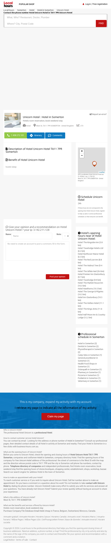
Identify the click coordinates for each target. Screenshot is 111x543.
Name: (7, 234)
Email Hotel (39, 511)
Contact (33, 540)
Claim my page (55, 416)
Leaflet (102, 172)
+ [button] (82, 151)
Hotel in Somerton (75, 441)
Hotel (27, 126)
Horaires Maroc (89, 517)
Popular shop (26, 4)
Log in (88, 4)
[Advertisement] (55, 49)
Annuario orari (74, 517)
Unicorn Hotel (25, 460)
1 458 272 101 (15, 135)
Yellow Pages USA (32, 519)
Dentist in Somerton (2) (88, 346)
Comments (55, 135)
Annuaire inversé (89, 519)
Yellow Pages (17, 519)
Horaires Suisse (43, 517)
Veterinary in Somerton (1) (89, 381)
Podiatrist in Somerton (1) (89, 378)
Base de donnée (72, 519)
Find (101, 23)
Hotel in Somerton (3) (87, 343)
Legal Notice (9, 540)
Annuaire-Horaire (27, 517)
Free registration (100, 4)
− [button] (82, 155)
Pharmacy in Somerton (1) (89, 372)
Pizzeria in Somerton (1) (88, 375)
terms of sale (22, 540)
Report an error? (98, 114)
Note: (58, 234)
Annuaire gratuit (10, 517)
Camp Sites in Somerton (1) (90, 355)
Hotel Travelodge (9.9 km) (89, 280)
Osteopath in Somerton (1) (90, 369)
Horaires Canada (58, 517)
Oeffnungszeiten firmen (53, 519)
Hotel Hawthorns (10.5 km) (90, 288)
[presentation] (28, 268)
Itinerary (36, 135)
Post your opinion (57, 276)
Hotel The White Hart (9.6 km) (91, 271)
